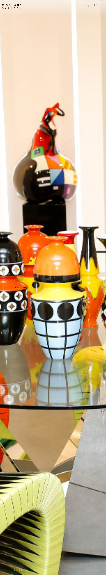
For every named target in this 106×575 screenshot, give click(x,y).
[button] (14, 570)
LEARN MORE (23, 288)
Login (88, 5)
